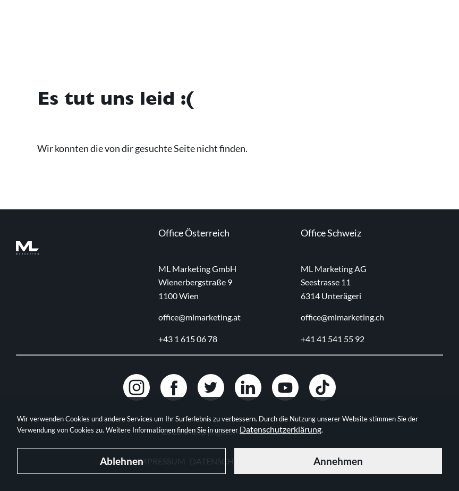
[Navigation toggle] (435, 27)
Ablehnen (121, 461)
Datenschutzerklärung (280, 429)
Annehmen (338, 461)
